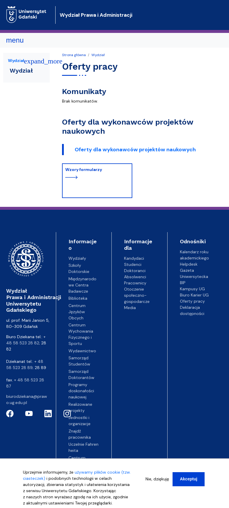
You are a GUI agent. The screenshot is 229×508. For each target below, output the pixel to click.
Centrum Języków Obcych (77, 312)
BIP (182, 282)
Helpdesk (189, 264)
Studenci (132, 264)
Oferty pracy (192, 301)
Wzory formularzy (83, 169)
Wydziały (77, 258)
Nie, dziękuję (157, 479)
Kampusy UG (192, 288)
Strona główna (74, 55)
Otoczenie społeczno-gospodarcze (137, 295)
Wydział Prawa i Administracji (96, 15)
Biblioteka (77, 298)
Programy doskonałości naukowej (81, 391)
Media (130, 307)
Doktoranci (135, 270)
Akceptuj (188, 479)
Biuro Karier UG (194, 295)
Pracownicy (135, 283)
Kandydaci (134, 258)
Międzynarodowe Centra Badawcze (82, 285)
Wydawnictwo (82, 350)
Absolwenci (135, 276)
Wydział (98, 55)
